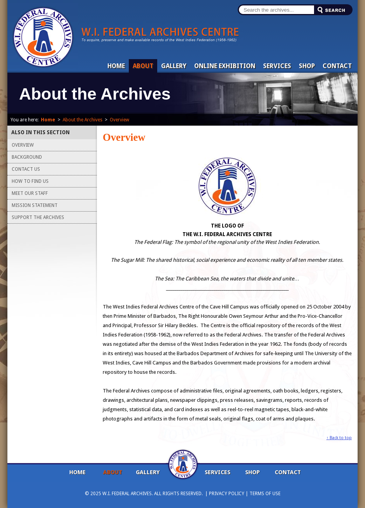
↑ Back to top (339, 437)
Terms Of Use (265, 493)
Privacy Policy (226, 493)
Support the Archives (38, 217)
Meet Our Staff (30, 193)
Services (277, 66)
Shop (307, 66)
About (143, 66)
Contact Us (26, 169)
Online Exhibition (224, 66)
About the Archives (82, 120)
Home (116, 66)
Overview (119, 120)
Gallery (173, 66)
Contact (337, 66)
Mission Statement (35, 205)
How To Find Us (30, 181)
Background (27, 157)
